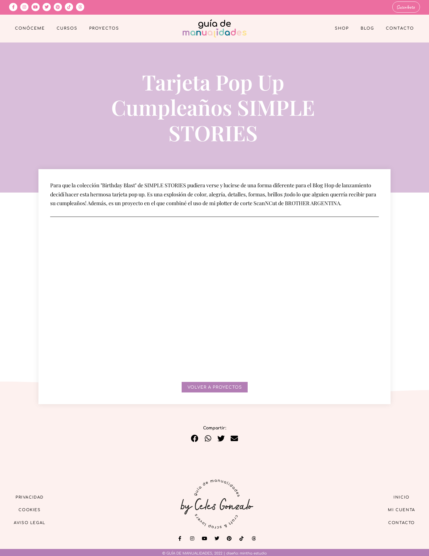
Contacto (400, 28)
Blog (367, 28)
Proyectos (104, 28)
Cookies (33, 509)
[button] (194, 437)
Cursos (67, 28)
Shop (342, 28)
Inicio (399, 496)
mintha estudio (253, 553)
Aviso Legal (32, 523)
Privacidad (32, 496)
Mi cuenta (399, 509)
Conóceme (30, 28)
